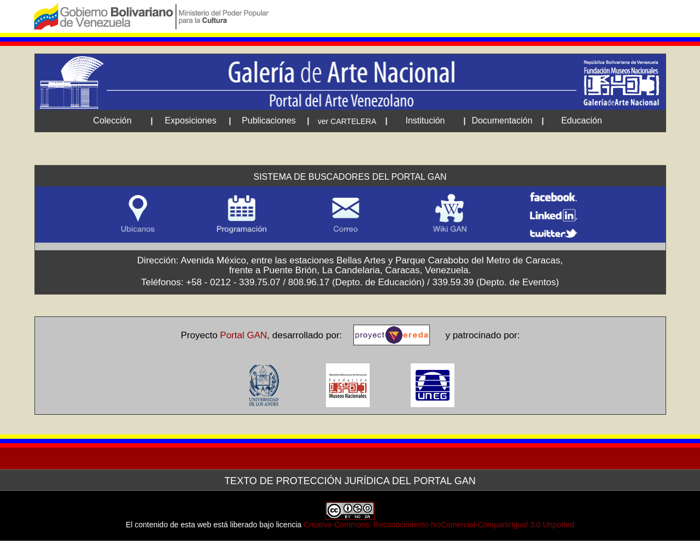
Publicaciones (269, 120)
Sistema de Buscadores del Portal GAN (350, 176)
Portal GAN (243, 335)
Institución (425, 120)
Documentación (501, 120)
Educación (581, 120)
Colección (112, 120)
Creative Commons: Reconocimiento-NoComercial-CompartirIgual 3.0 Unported (439, 524)
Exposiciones (190, 120)
